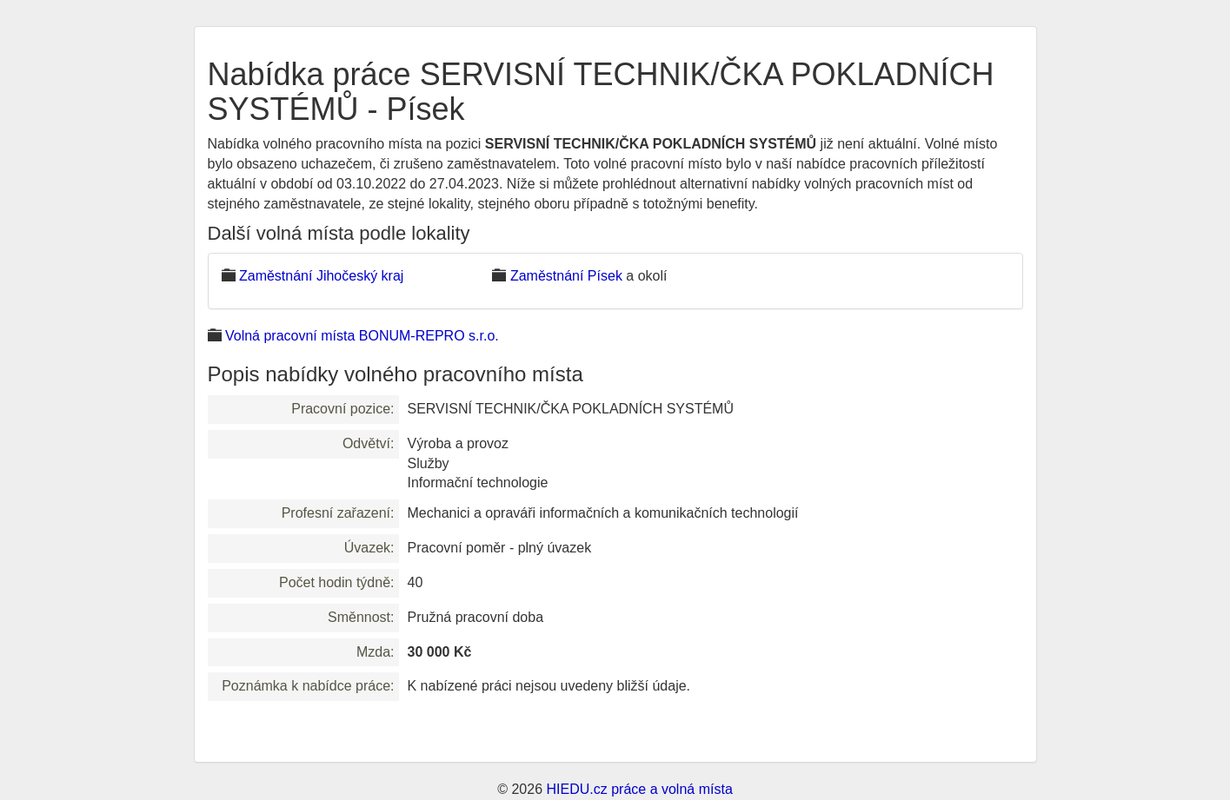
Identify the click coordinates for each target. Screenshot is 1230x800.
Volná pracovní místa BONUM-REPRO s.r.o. (362, 335)
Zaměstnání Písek (566, 275)
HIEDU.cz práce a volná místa (639, 789)
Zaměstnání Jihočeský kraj (321, 275)
